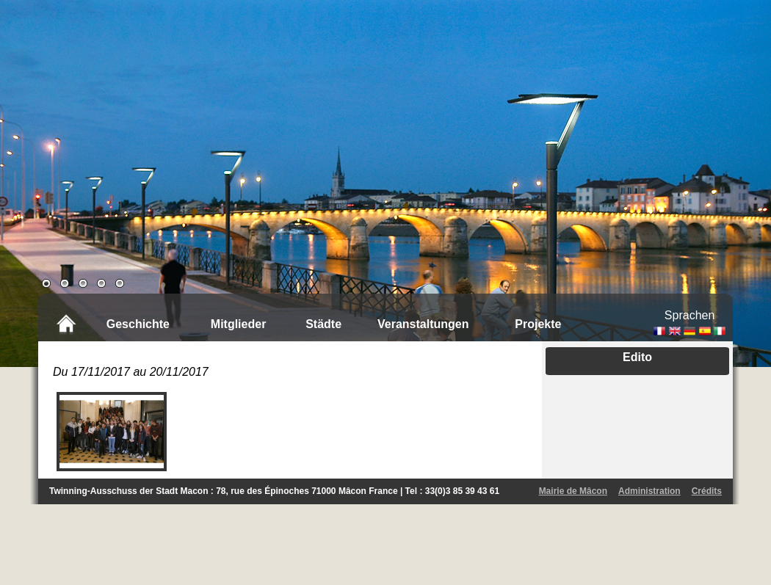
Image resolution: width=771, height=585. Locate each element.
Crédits (707, 491)
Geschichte (138, 324)
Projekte (538, 324)
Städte (323, 324)
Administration (649, 491)
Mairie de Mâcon (573, 491)
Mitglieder (239, 324)
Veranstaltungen (422, 324)
